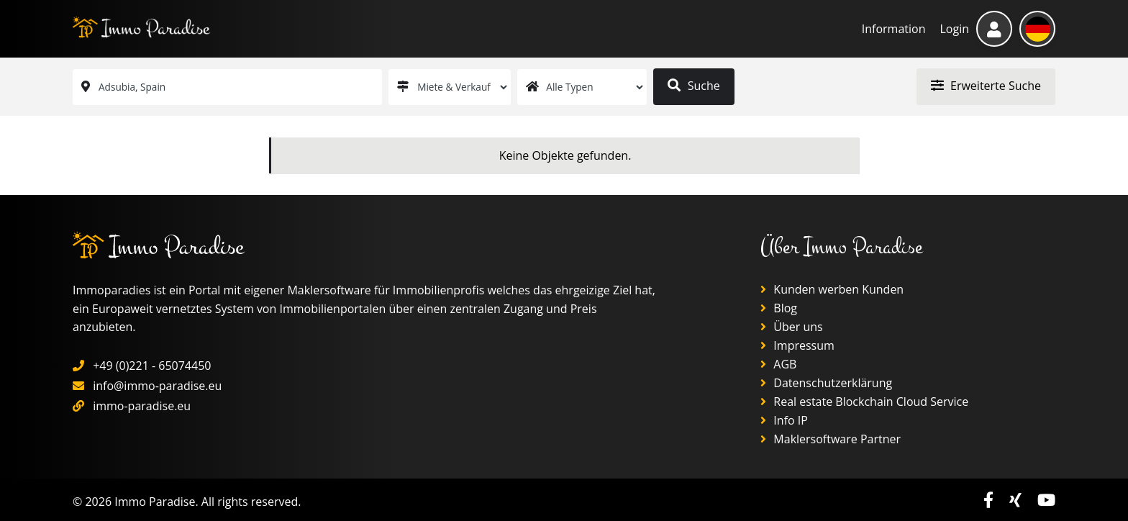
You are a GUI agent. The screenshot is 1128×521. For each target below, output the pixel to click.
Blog (778, 308)
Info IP (784, 420)
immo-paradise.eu (142, 406)
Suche (693, 86)
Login (954, 29)
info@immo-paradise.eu (157, 386)
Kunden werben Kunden (832, 289)
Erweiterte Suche (986, 86)
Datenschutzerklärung (826, 383)
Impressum (797, 345)
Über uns (791, 327)
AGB (778, 364)
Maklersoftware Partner (830, 439)
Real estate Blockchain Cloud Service (864, 401)
